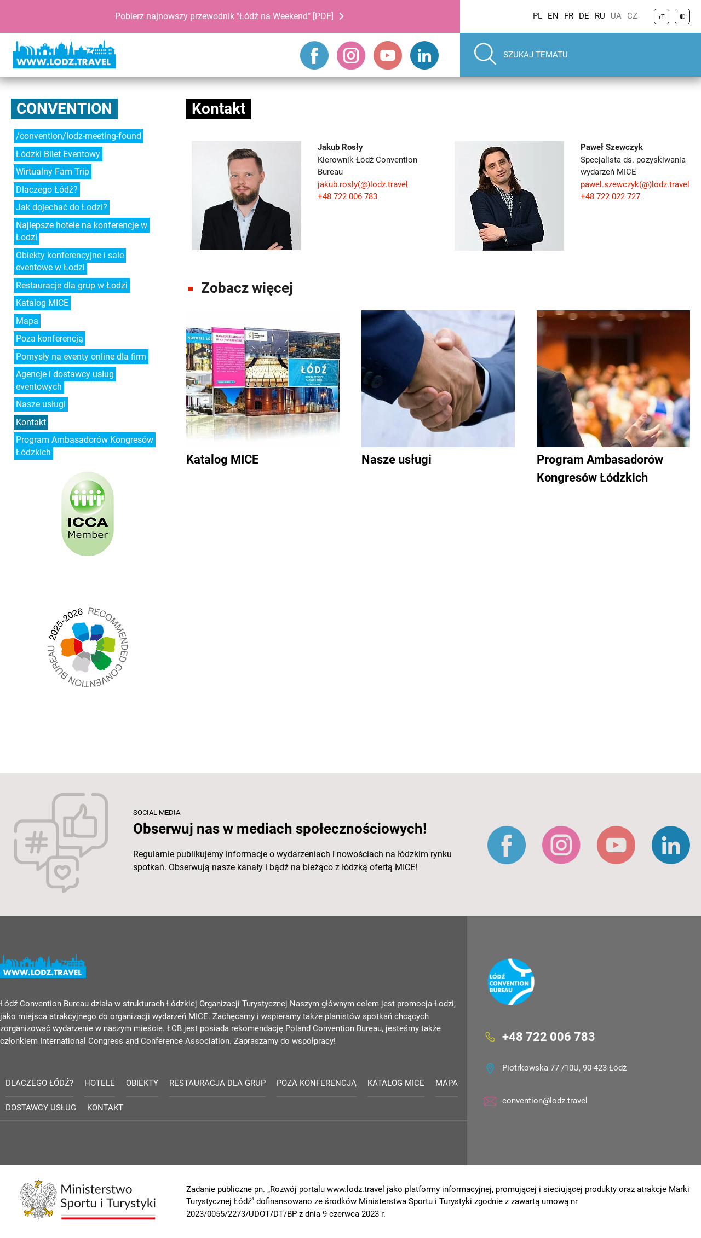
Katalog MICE (42, 303)
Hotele (99, 1083)
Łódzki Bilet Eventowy (58, 154)
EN (553, 16)
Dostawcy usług (40, 1108)
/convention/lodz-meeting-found (78, 136)
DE (584, 16)
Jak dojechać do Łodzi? (61, 207)
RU (600, 16)
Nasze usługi (41, 404)
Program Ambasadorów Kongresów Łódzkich (84, 446)
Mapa (27, 321)
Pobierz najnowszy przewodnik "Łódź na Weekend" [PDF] (224, 16)
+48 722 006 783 (347, 196)
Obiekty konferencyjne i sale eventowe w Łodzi (70, 261)
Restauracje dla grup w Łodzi (72, 285)
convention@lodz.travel (545, 1101)
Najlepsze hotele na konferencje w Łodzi (81, 231)
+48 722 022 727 (610, 196)
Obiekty (142, 1083)
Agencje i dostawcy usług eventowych (65, 380)
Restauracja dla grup (217, 1083)
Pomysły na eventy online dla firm (81, 356)
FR (568, 16)
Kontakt (31, 422)
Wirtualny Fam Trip (52, 171)
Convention (64, 109)
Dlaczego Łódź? (47, 189)
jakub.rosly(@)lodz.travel (363, 184)
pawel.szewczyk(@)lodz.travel (635, 184)
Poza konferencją (49, 338)
